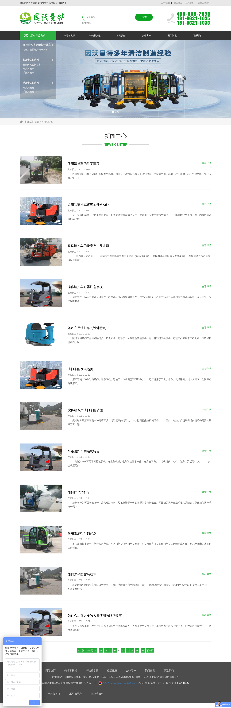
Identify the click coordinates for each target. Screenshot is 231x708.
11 (101, 650)
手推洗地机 (28, 91)
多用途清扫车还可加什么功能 (88, 204)
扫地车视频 (70, 670)
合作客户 (131, 670)
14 (115, 650)
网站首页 (50, 670)
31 (143, 650)
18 (132, 650)
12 (105, 650)
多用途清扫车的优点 (82, 533)
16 (123, 650)
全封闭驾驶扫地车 (32, 64)
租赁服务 (112, 670)
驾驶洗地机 (28, 87)
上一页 (89, 650)
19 (137, 650)
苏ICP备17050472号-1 (151, 682)
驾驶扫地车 (28, 68)
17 (127, 650)
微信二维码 (203, 2)
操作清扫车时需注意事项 (85, 286)
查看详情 (206, 163)
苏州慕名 (184, 682)
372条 (81, 650)
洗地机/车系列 (31, 83)
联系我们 (189, 2)
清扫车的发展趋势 (80, 369)
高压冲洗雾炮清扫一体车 (37, 44)
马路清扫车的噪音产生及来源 (88, 245)
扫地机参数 (92, 670)
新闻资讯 (48, 121)
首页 (37, 121)
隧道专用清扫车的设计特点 (87, 328)
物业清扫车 (97, 693)
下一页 (149, 650)
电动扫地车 (54, 693)
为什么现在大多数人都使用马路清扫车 (95, 615)
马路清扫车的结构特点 (84, 451)
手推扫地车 (28, 72)
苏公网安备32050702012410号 (120, 682)
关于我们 (165, 2)
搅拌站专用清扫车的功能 (85, 410)
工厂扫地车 (75, 693)
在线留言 (177, 2)
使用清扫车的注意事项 (84, 163)
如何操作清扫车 (79, 492)
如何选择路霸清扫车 (82, 574)
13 (110, 650)
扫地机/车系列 (31, 59)
